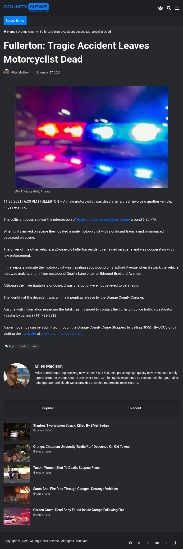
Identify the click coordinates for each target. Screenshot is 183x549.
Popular (48, 407)
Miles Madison (21, 72)
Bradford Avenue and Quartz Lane (103, 220)
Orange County (28, 31)
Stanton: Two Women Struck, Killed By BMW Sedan (71, 425)
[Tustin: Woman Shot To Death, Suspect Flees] (17, 474)
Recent (135, 407)
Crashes (23, 346)
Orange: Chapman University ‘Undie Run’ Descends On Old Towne (81, 446)
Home (9, 31)
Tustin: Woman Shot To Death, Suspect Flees (66, 467)
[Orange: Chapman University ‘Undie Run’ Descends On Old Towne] (17, 453)
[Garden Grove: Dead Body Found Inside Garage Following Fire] (17, 516)
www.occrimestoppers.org (61, 334)
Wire (35, 346)
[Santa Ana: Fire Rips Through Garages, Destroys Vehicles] (17, 495)
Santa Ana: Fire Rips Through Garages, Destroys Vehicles (75, 488)
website (30, 334)
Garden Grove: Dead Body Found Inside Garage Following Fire (78, 509)
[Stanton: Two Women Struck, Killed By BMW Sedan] (17, 431)
